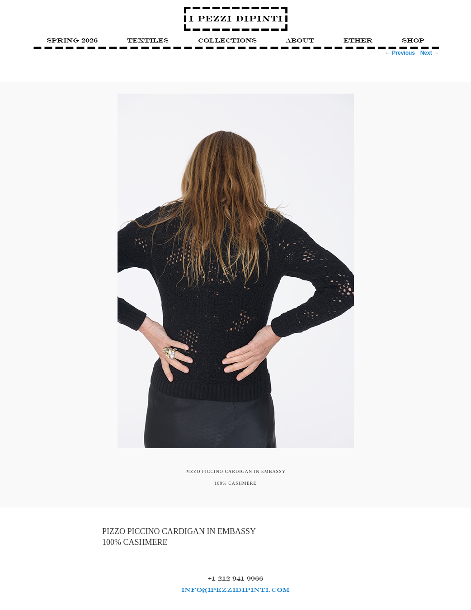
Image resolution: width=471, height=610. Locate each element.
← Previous (400, 53)
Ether (358, 40)
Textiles (148, 40)
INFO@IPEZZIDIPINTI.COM (235, 589)
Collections (227, 40)
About (300, 40)
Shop (413, 40)
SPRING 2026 (72, 40)
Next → (429, 53)
